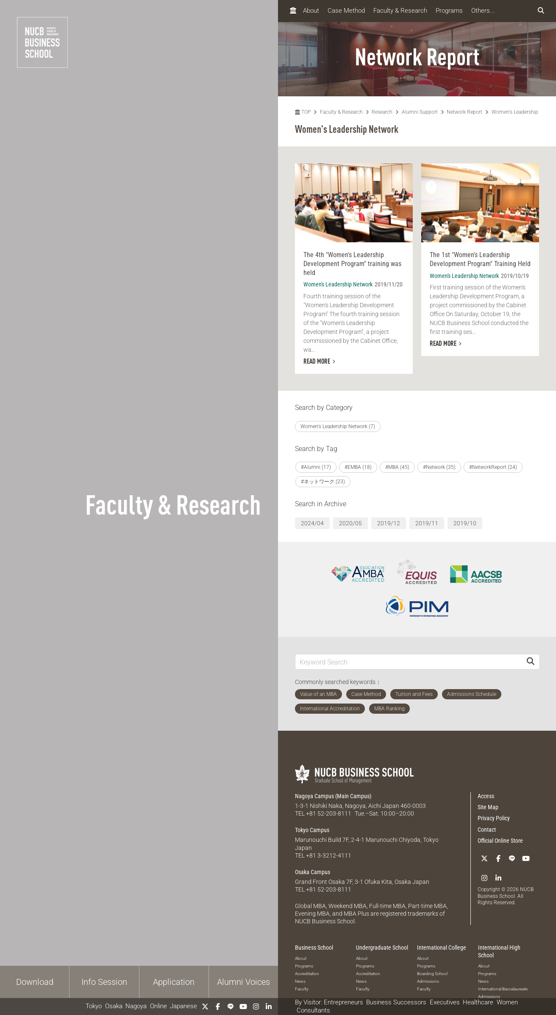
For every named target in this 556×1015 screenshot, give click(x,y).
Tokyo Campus (312, 830)
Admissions (428, 980)
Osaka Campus (312, 871)
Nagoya (136, 1006)
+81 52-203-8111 (328, 813)
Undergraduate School (382, 946)
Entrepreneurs (343, 1002)
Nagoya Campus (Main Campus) (333, 796)
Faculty (302, 988)
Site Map (488, 807)
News (300, 980)
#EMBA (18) (358, 467)
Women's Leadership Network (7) (337, 426)
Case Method (346, 10)
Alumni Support (420, 112)
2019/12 (388, 523)
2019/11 (426, 523)
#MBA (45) (397, 467)
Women (507, 1002)
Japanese (183, 1006)
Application (174, 982)
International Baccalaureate (503, 988)
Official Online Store (500, 840)
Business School (314, 946)
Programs (449, 10)
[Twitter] (205, 1006)
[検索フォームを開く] (541, 10)
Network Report (464, 112)
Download (34, 982)
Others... (483, 10)
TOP (303, 112)
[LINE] (230, 1006)
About (311, 10)
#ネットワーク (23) (323, 482)
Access (486, 796)
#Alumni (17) (316, 467)
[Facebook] (217, 1006)
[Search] (530, 661)
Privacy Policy (494, 818)
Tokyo (94, 1006)
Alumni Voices (243, 982)
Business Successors (396, 1002)
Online (158, 1006)
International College (441, 946)
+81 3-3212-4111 (328, 855)
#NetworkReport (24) (493, 467)
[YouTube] (243, 1006)
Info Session (104, 982)
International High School (499, 950)
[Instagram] (256, 1006)
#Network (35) (439, 467)
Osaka (113, 1006)
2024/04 (312, 523)
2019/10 (464, 523)
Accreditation (307, 972)
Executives (445, 1002)
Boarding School (432, 972)
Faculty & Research (400, 10)
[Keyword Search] (408, 661)
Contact (487, 829)
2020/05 (350, 523)
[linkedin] (268, 1006)
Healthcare (478, 1002)
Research (382, 112)
